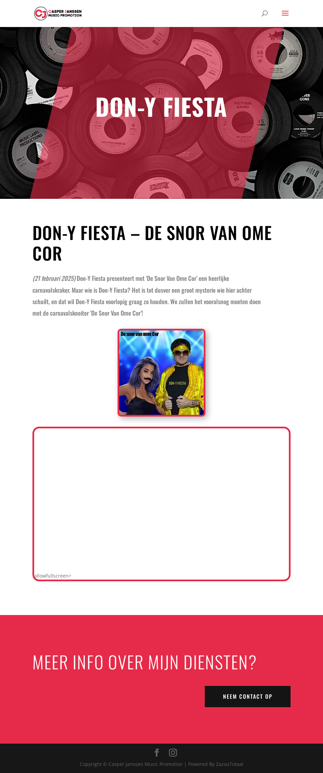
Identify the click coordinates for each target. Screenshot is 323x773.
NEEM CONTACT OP (247, 696)
